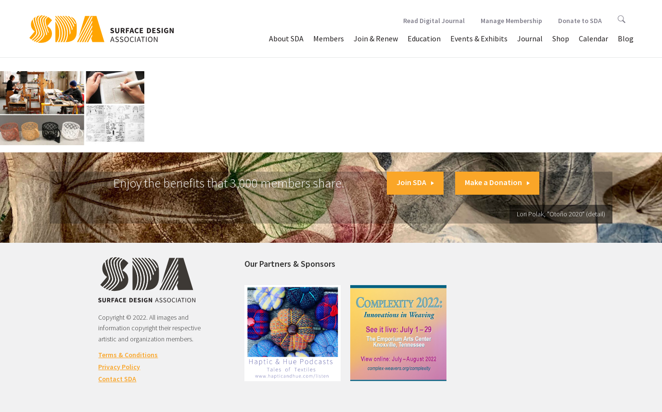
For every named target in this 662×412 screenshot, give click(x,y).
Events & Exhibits (479, 38)
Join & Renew (376, 38)
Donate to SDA (580, 20)
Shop (560, 38)
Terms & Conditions (128, 354)
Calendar (593, 38)
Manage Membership (511, 20)
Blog (626, 38)
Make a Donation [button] (497, 182)
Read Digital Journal (434, 20)
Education (424, 38)
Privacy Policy (119, 366)
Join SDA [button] (415, 182)
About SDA (286, 38)
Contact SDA (117, 379)
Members (328, 38)
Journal (530, 38)
